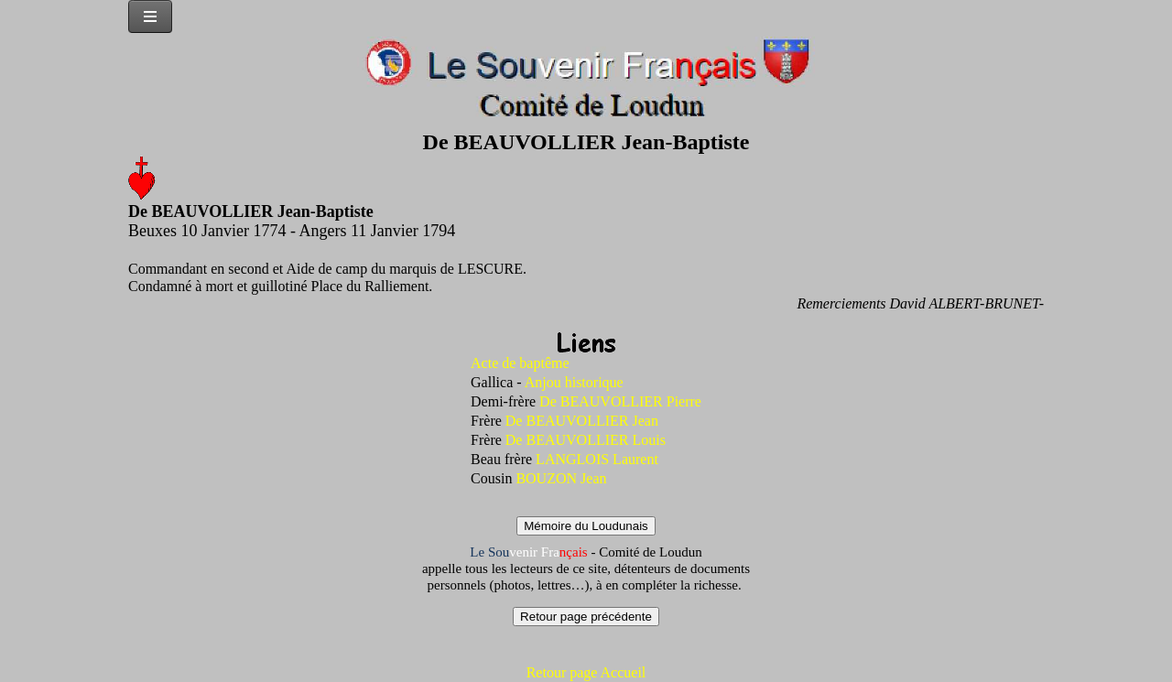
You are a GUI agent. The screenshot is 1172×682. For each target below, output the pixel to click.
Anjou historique (574, 382)
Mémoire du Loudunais (586, 526)
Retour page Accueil (586, 672)
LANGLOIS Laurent (597, 459)
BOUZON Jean (560, 478)
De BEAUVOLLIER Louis (584, 440)
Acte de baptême (520, 363)
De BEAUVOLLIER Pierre (620, 401)
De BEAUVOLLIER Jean (581, 420)
